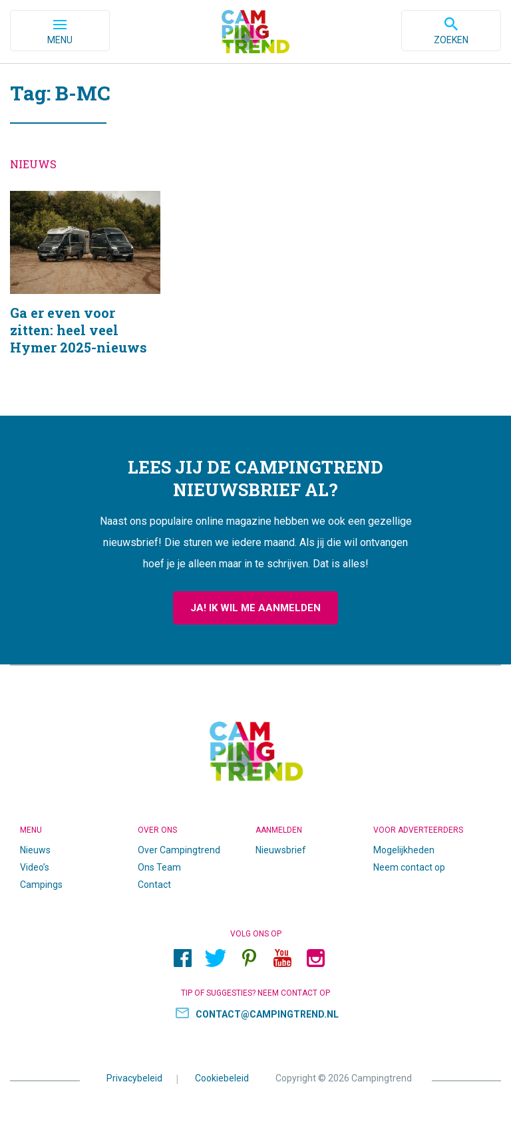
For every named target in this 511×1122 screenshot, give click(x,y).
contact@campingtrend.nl (267, 1014)
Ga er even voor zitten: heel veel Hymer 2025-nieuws (85, 290)
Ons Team (159, 867)
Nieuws (35, 850)
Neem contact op (409, 867)
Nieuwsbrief (281, 850)
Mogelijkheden (403, 850)
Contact (154, 884)
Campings (41, 884)
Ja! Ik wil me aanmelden (255, 608)
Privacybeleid (134, 1078)
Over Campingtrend (179, 850)
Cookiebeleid (222, 1078)
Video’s (34, 867)
